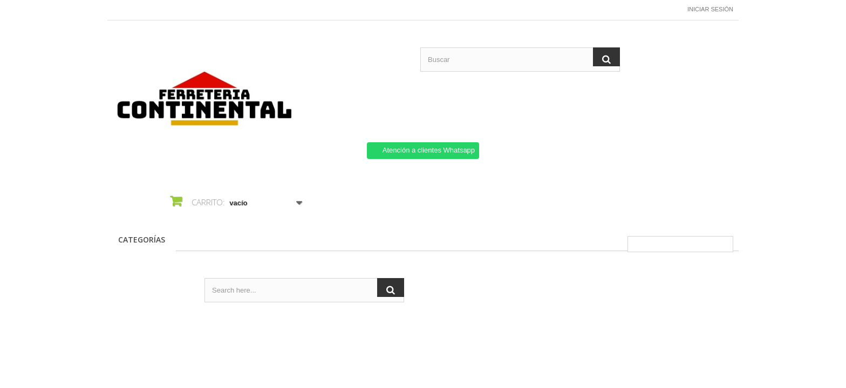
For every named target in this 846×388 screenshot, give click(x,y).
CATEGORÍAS (141, 239)
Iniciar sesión (710, 9)
